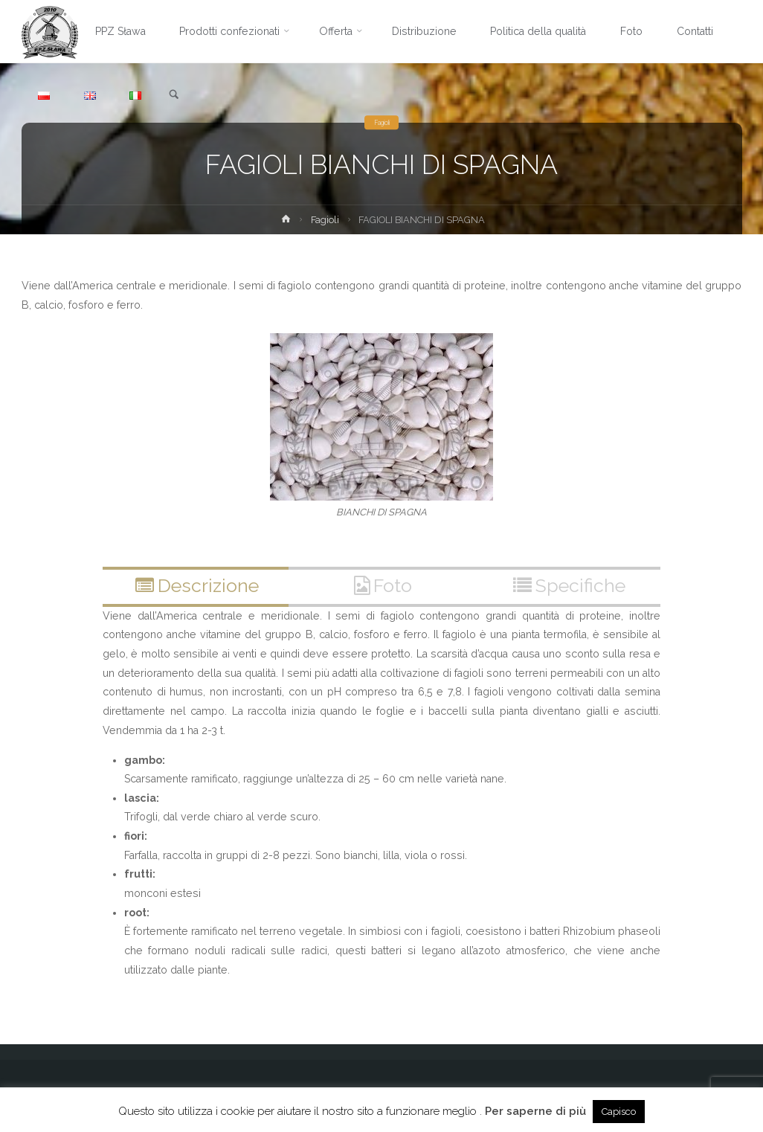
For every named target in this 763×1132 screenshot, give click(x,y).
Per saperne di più (535, 1111)
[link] (174, 95)
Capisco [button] (619, 1111)
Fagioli (382, 122)
